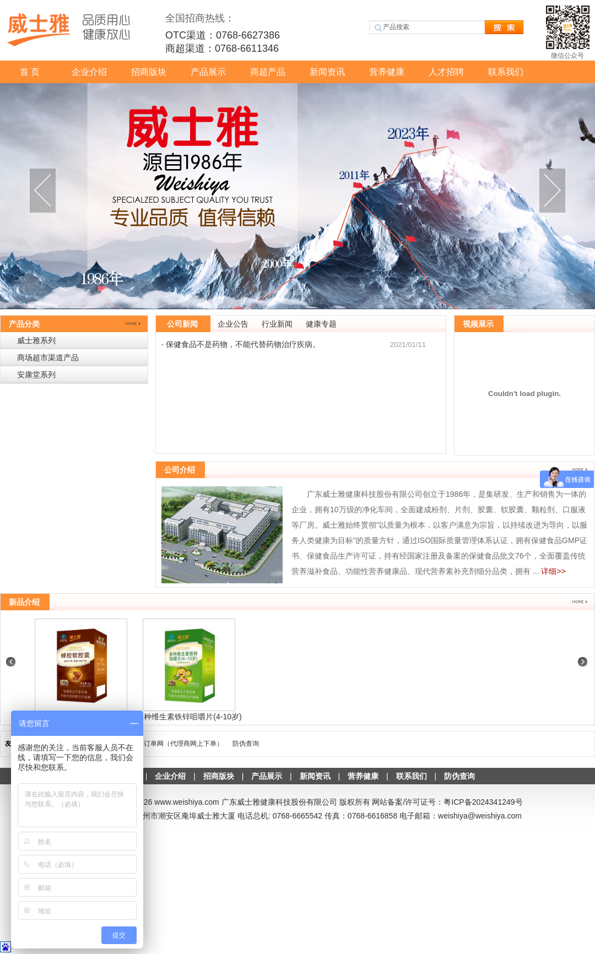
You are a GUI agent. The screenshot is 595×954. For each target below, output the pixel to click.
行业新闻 (277, 323)
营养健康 (386, 72)
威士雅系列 (36, 340)
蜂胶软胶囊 (188, 716)
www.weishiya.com (186, 802)
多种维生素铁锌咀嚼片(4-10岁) (296, 716)
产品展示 (208, 72)
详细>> (553, 571)
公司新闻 (182, 323)
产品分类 (24, 323)
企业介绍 (89, 72)
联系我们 (505, 72)
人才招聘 (446, 72)
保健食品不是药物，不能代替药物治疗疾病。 (243, 344)
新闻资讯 (327, 72)
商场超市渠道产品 (48, 357)
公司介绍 (179, 469)
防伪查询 (245, 743)
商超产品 (267, 72)
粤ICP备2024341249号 (482, 802)
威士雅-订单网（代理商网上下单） (172, 743)
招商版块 (148, 72)
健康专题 (321, 323)
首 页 (30, 72)
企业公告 (233, 323)
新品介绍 (24, 602)
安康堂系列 (36, 374)
